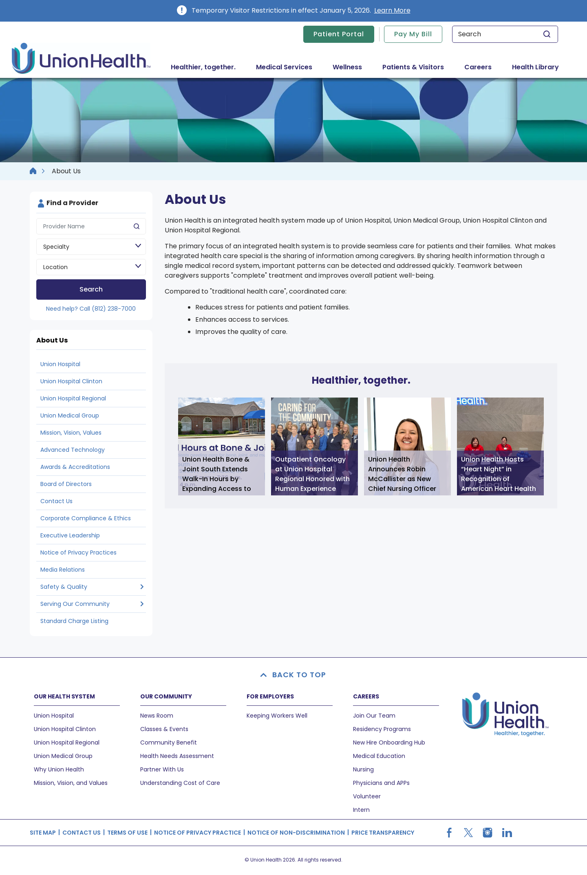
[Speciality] (91, 247)
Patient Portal (338, 34)
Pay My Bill (413, 34)
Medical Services (289, 67)
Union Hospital (60, 364)
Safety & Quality (63, 587)
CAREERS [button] (366, 696)
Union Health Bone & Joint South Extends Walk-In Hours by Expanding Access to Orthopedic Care (216, 475)
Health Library (535, 67)
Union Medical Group (69, 415)
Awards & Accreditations (75, 467)
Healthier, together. (203, 67)
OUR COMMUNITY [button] (166, 696)
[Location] (91, 267)
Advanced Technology (72, 450)
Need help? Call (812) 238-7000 (91, 309)
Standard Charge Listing (74, 621)
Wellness (347, 67)
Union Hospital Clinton (71, 381)
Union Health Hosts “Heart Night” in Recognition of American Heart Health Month (498, 475)
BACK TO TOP (293, 675)
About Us (52, 340)
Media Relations (62, 570)
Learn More (392, 10)
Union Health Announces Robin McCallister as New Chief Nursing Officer (402, 474)
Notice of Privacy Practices (78, 552)
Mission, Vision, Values (71, 433)
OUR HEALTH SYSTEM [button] (64, 696)
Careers (478, 67)
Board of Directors (66, 484)
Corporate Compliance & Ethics (85, 518)
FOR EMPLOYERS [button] (270, 696)
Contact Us (56, 501)
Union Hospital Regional (73, 398)
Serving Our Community (75, 604)
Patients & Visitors (418, 67)
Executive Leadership (70, 535)
